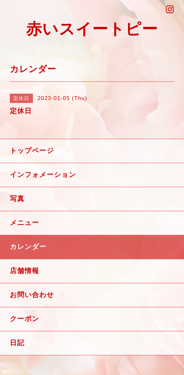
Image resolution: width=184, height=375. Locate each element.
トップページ (32, 150)
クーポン (24, 319)
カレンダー (28, 246)
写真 (17, 198)
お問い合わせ (32, 295)
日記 (17, 343)
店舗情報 (24, 271)
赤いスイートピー (92, 29)
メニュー (24, 222)
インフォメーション (43, 174)
